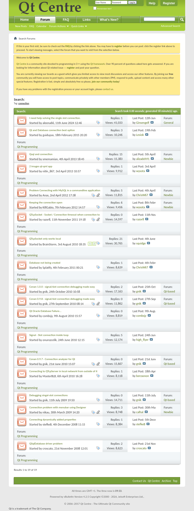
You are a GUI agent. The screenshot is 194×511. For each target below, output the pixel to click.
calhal (139, 412)
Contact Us (139, 481)
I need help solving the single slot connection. (55, 118)
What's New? (109, 20)
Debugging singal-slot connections (48, 395)
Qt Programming (27, 146)
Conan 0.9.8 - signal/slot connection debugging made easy (62, 299)
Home (24, 20)
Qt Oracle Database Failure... (45, 311)
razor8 (47, 219)
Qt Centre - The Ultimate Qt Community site (105, 503)
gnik (45, 291)
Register (169, 3)
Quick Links (77, 26)
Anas (46, 195)
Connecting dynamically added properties (52, 419)
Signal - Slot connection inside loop (48, 335)
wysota (140, 171)
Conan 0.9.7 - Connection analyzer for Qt (52, 359)
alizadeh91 (142, 159)
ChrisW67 (142, 195)
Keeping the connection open (45, 202)
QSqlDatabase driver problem (45, 443)
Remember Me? (102, 9)
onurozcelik (50, 340)
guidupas (48, 135)
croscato (48, 448)
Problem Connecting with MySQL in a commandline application (64, 190)
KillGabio (48, 207)
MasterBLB (49, 376)
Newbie (168, 159)
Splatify (47, 267)
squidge (141, 243)
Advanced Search (170, 26)
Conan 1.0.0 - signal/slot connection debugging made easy (62, 286)
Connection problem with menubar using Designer (57, 407)
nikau (46, 412)
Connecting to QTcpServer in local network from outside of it (63, 371)
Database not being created (44, 262)
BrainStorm (50, 244)
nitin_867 (48, 171)
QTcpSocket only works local (45, 238)
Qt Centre (21, 64)
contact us (108, 89)
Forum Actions (57, 26)
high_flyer (142, 340)
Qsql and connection (41, 154)
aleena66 (48, 123)
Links (86, 20)
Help (152, 3)
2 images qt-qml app (40, 166)
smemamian (50, 159)
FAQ (31, 26)
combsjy (48, 316)
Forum (45, 20)
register (71, 67)
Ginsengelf (142, 122)
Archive (166, 481)
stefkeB (47, 424)
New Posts (21, 26)
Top (175, 481)
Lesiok (140, 135)
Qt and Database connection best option (52, 130)
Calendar (41, 26)
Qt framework (97, 64)
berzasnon (142, 376)
